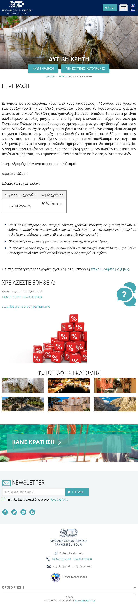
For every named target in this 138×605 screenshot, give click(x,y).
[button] (69, 592)
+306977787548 (11, 296)
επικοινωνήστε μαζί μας (110, 269)
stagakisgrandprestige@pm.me (26, 306)
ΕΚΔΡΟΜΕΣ (65, 76)
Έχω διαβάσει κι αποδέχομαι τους (37, 499)
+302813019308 (32, 296)
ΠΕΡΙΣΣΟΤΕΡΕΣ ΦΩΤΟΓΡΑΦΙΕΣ (85, 68)
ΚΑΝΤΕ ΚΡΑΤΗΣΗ (43, 68)
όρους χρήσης (59, 499)
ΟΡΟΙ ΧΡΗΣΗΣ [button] (13, 587)
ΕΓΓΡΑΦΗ (76, 492)
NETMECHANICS (85, 600)
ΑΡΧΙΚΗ (50, 76)
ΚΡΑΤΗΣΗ (110, 7)
